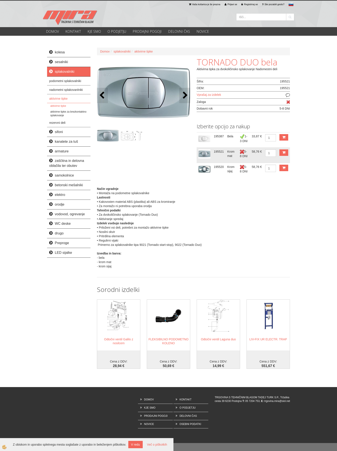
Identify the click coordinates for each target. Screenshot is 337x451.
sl (291, 4)
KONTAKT (73, 31)
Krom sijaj (230, 169)
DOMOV (52, 31)
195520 (219, 167)
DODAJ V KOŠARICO (283, 137)
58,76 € (257, 151)
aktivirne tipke (58, 98)
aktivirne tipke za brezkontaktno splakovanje (68, 113)
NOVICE (202, 31)
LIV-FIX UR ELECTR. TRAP (268, 339)
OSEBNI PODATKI (190, 424)
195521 (219, 151)
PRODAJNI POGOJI (147, 31)
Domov (105, 51)
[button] (184, 95)
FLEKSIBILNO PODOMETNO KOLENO (168, 341)
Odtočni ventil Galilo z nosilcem (118, 341)
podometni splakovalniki (65, 81)
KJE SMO (94, 31)
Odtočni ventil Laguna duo (218, 339)
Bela (230, 136)
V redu (135, 444)
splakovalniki (121, 51)
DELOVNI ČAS (179, 31)
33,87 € (257, 136)
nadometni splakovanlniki (66, 89)
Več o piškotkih (157, 444)
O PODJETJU (116, 31)
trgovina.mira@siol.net (277, 401)
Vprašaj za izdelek (209, 94)
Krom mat (230, 154)
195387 (219, 136)
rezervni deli (57, 122)
